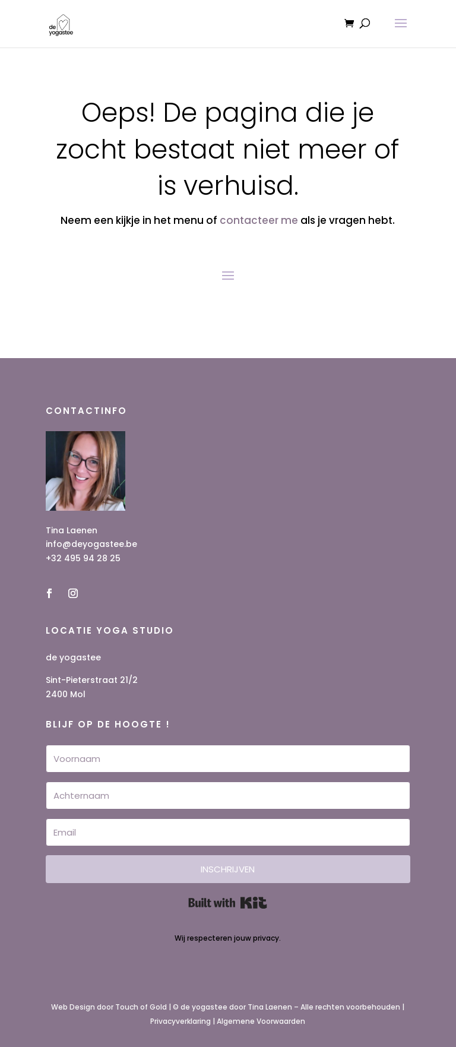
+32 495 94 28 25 (83, 558)
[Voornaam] (228, 759)
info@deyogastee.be (91, 544)
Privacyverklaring (180, 1021)
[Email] (228, 832)
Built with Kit (227, 902)
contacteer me (259, 220)
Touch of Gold (141, 1007)
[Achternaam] (228, 795)
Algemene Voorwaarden (261, 1021)
